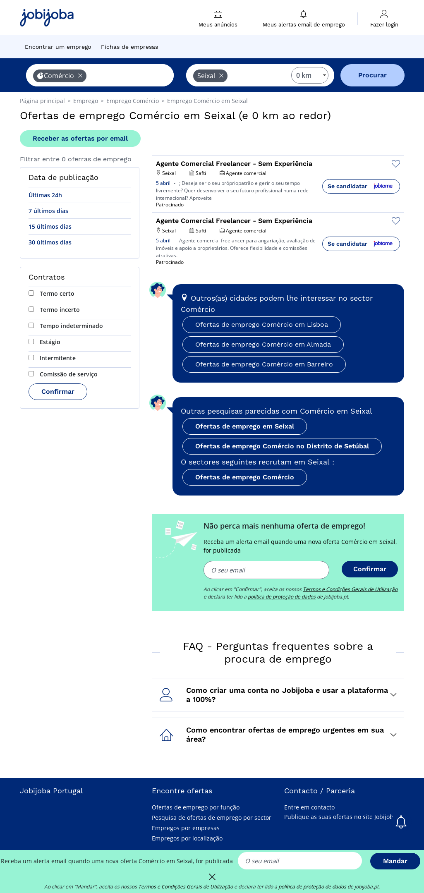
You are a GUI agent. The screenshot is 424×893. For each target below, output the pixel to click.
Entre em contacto (309, 807)
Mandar (395, 861)
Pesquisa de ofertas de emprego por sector (211, 817)
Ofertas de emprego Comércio (244, 477)
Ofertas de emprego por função (196, 807)
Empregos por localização (187, 838)
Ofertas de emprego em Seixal (244, 426)
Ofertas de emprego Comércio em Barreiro (264, 364)
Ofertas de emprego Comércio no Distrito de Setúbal (282, 446)
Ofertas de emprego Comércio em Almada (263, 344)
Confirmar (57, 391)
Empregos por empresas (186, 828)
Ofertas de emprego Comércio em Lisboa (261, 324)
